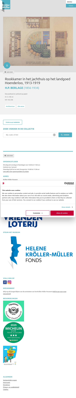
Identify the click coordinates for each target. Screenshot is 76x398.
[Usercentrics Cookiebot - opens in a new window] (66, 183)
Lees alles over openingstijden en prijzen (16, 171)
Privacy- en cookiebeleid (11, 387)
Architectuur (10, 106)
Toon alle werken (13, 122)
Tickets (71, 5)
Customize (37, 213)
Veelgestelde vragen (10, 380)
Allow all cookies (62, 213)
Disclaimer (6, 385)
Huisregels (6, 382)
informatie (6, 64)
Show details (66, 207)
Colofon (5, 389)
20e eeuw (21, 106)
